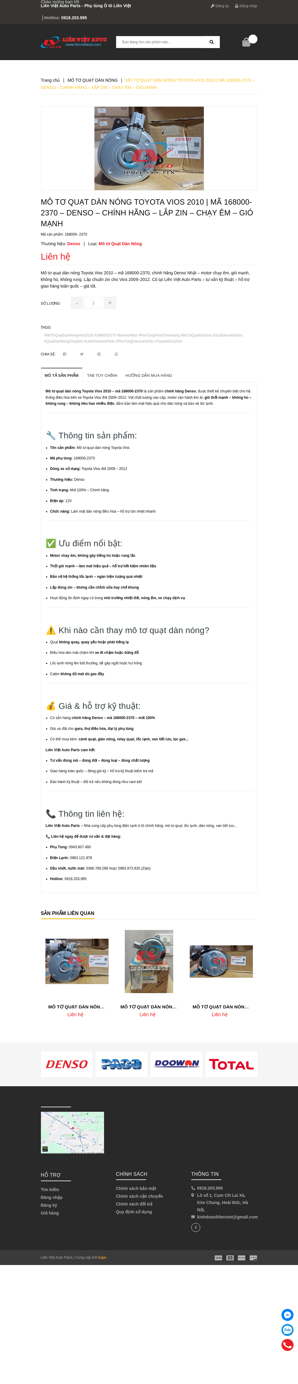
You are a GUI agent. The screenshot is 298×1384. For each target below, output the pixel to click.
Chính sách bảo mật (136, 1188)
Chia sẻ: (48, 354)
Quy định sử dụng (134, 1211)
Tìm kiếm (50, 1189)
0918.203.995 (74, 17)
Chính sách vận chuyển (139, 1196)
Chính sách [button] (132, 1174)
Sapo (102, 1257)
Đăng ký (220, 6)
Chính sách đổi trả (134, 1204)
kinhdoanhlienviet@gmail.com (227, 1217)
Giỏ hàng (50, 1213)
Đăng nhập (246, 6)
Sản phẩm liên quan (67, 913)
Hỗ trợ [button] (51, 1175)
